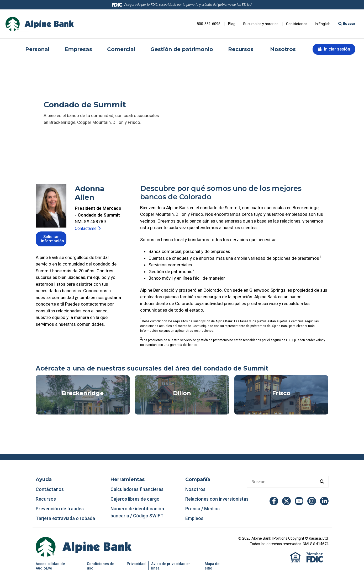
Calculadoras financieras (136, 489)
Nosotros (195, 489)
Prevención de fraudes (60, 508)
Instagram (311, 501)
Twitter (286, 501)
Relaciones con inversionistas (217, 499)
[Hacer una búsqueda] (281, 481)
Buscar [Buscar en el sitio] (348, 23)
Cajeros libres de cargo (135, 499)
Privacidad (136, 564)
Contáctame (87, 228)
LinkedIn (324, 501)
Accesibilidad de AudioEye (50, 566)
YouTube (299, 501)
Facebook (274, 501)
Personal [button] (37, 49)
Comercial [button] (121, 49)
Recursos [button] (241, 49)
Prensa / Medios (202, 508)
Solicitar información (53, 239)
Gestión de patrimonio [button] (181, 49)
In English (322, 24)
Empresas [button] (78, 49)
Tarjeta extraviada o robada (65, 518)
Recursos (46, 499)
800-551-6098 (208, 24)
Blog (231, 24)
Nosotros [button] (283, 49)
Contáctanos (296, 24)
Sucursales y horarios (260, 24)
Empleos (194, 518)
